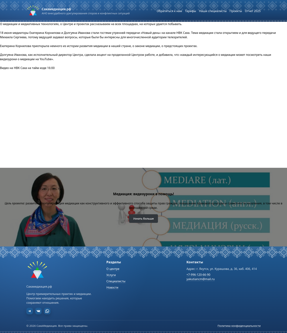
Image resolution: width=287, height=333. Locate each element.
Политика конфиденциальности (239, 326)
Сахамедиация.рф (56, 9)
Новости (112, 287)
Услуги (111, 275)
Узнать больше (143, 218)
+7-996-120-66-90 (198, 275)
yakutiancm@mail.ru (201, 279)
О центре (112, 269)
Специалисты (115, 281)
